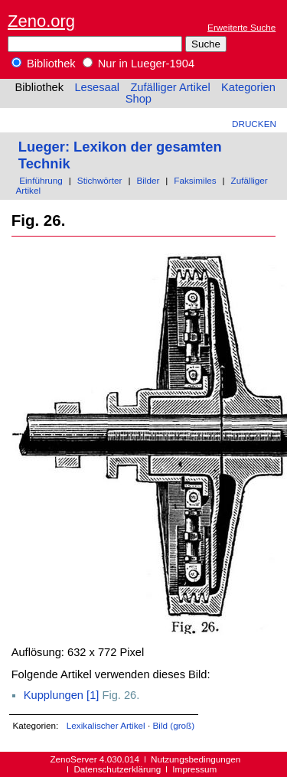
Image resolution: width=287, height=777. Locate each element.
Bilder (147, 180)
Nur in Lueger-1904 (138, 63)
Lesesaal (96, 87)
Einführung (41, 180)
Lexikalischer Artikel (106, 725)
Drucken (254, 124)
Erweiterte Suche (241, 27)
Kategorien (248, 87)
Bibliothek (43, 63)
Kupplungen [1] (61, 695)
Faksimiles (195, 180)
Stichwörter (99, 180)
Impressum (194, 769)
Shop (139, 99)
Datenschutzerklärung (117, 769)
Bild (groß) (173, 725)
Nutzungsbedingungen (195, 759)
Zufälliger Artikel (170, 87)
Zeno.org (41, 21)
